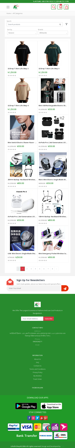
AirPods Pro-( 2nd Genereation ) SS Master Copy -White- (22, 212)
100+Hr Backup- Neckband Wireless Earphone (53, 212)
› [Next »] (56, 263)
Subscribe (48, 313)
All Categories (17, 13)
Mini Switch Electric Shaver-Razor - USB (22, 140)
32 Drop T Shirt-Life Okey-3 (49, 67)
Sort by (9, 30)
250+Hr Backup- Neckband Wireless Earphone (22, 176)
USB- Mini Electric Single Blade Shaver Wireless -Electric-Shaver (22, 248)
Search (9, 21)
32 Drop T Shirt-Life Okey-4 (18, 104)
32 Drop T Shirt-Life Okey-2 (18, 67)
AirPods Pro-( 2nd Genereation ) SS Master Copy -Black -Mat (53, 140)
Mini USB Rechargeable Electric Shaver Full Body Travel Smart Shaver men (53, 104)
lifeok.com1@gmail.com (37, 341)
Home (9, 13)
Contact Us (37, 360)
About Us (37, 353)
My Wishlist (37, 370)
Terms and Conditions (38, 363)
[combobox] (22, 33)
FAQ (37, 357)
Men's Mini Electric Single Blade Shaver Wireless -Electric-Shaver (53, 176)
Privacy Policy (37, 366)
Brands (40, 30)
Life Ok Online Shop (37, 385)
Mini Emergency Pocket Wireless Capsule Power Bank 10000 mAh (53, 248)
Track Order (37, 373)
